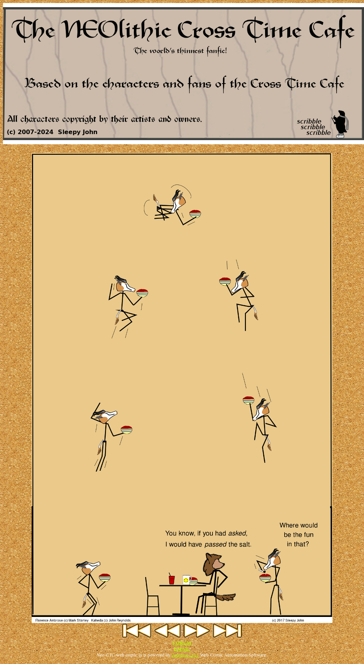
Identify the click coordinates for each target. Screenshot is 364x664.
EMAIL (182, 649)
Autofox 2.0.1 (185, 655)
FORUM (182, 643)
